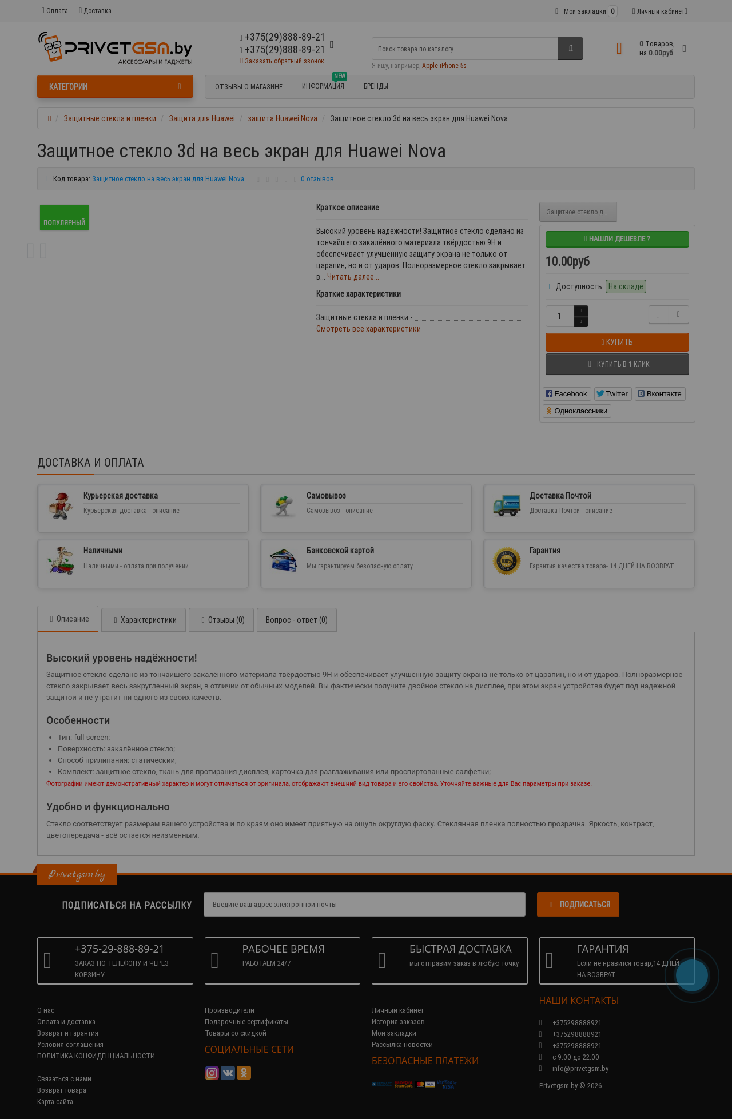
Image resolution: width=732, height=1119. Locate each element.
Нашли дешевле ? (617, 239)
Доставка (95, 10)
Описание (67, 607)
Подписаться (578, 893)
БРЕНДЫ (376, 86)
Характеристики (143, 608)
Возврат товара (61, 1079)
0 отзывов (317, 179)
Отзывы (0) (221, 608)
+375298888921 (570, 1023)
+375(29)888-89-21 (282, 49)
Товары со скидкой (235, 1021)
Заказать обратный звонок (282, 61)
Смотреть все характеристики (368, 329)
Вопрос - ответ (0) (297, 608)
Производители (229, 998)
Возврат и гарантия (67, 1021)
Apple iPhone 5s (444, 65)
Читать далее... (353, 277)
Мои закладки (394, 1021)
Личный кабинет (398, 998)
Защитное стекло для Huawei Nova (582, 212)
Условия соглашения (70, 1033)
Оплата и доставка (66, 1010)
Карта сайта (55, 1090)
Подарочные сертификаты (246, 1010)
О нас (45, 998)
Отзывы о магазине (249, 86)
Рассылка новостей (402, 1033)
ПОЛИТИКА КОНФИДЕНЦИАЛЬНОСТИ (96, 1044)
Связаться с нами (64, 1067)
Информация (324, 84)
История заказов (398, 1010)
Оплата (55, 10)
